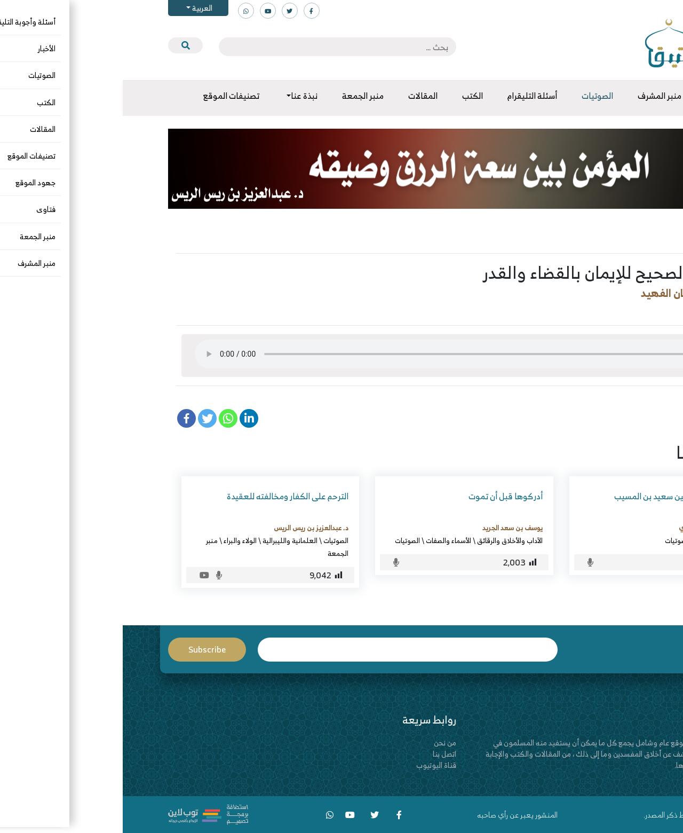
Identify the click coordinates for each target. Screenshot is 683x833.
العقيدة (578, 310)
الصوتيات (614, 310)
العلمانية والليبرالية (167, 540)
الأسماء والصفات (325, 540)
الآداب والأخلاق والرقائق (387, 540)
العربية (79, 7)
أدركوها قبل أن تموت (383, 496)
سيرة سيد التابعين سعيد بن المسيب (552, 496)
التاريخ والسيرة (593, 540)
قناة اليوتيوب (313, 765)
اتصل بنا (321, 753)
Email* (285, 650)
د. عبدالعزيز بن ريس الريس (188, 527)
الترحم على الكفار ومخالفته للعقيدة (165, 496)
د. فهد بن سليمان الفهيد (574, 293)
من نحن (322, 742)
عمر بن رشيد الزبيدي (585, 527)
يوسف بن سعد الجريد (390, 527)
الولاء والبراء (117, 540)
